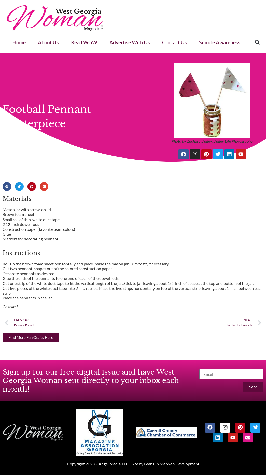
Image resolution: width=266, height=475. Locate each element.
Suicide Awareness (219, 42)
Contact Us (174, 42)
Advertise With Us (129, 42)
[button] (257, 42)
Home (19, 42)
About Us (48, 42)
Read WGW (84, 42)
